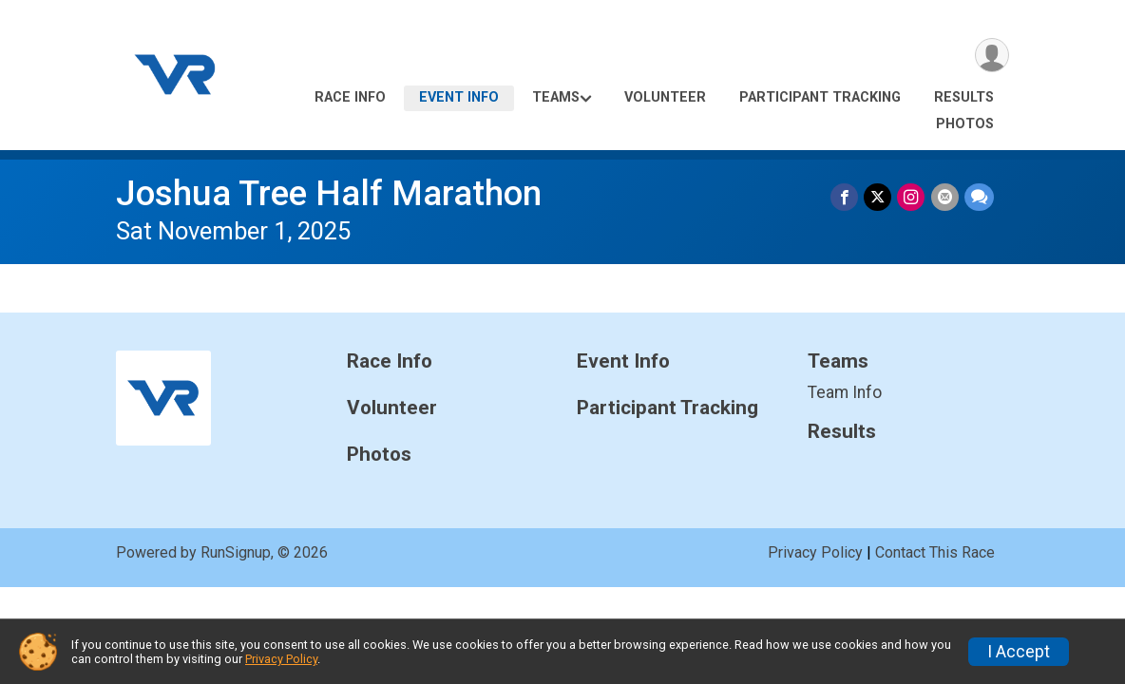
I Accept (1018, 651)
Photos (965, 124)
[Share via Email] (945, 197)
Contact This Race (935, 552)
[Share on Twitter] (878, 197)
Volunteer (665, 97)
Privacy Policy (815, 552)
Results (964, 97)
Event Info (459, 97)
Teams (556, 97)
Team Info (845, 392)
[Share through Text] (979, 197)
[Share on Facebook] (845, 197)
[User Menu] (991, 55)
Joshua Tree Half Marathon (329, 193)
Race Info (350, 97)
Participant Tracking (820, 97)
